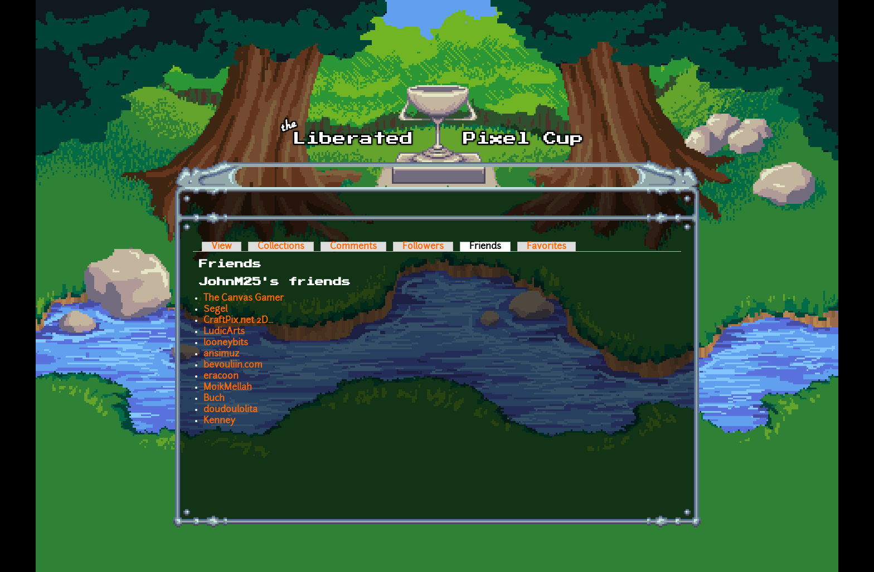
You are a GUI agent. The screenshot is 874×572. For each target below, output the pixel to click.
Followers (423, 246)
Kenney (219, 421)
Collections (281, 246)
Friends (490, 246)
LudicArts (224, 331)
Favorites (546, 246)
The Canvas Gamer (243, 298)
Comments (353, 246)
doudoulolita (230, 409)
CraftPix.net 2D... (238, 320)
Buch (214, 398)
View (221, 246)
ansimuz (221, 354)
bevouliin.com (233, 365)
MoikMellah (227, 387)
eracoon (221, 376)
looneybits (225, 343)
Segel (215, 309)
